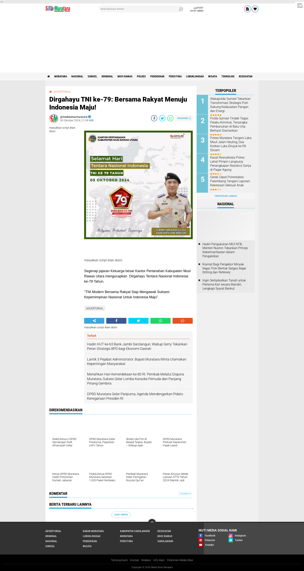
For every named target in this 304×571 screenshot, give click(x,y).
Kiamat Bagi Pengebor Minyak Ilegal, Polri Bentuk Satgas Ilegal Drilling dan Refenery (224, 268)
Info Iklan (159, 560)
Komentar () (184, 118)
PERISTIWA (175, 76)
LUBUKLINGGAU (195, 76)
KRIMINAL (107, 76)
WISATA (212, 76)
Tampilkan (185, 493)
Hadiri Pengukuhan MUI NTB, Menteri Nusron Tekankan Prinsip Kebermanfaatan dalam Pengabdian (225, 250)
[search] (141, 8)
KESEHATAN (245, 76)
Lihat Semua (121, 514)
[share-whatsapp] (170, 118)
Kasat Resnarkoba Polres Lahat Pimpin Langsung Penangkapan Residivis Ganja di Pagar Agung (230, 163)
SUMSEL (92, 76)
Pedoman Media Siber (180, 560)
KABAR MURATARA (93, 531)
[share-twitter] (162, 118)
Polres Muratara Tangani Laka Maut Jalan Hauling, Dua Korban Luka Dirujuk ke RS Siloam (230, 144)
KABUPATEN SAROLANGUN (135, 531)
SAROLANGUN (165, 541)
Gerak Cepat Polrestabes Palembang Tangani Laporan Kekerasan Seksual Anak (230, 181)
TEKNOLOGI (227, 76)
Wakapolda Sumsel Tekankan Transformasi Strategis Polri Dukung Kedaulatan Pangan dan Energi (230, 105)
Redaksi (146, 560)
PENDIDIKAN (157, 76)
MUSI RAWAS (124, 76)
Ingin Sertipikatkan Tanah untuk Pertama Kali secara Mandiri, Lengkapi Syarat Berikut (224, 284)
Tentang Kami (119, 560)
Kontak (134, 560)
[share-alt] (94, 321)
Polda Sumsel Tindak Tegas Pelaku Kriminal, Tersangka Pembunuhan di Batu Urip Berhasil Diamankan (229, 124)
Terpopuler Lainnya (225, 196)
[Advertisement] (152, 43)
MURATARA (60, 76)
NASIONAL (77, 76)
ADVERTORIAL (62, 91)
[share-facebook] (154, 118)
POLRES (141, 76)
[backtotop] (152, 523)
